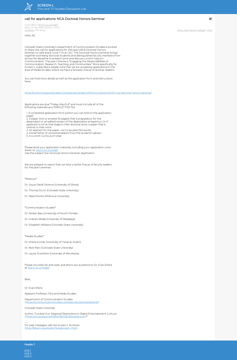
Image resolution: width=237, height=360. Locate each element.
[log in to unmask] (48, 25)
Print (209, 30)
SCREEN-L (45, 5)
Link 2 (27, 353)
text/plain (29, 30)
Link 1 (27, 350)
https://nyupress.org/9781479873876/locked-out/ (55, 316)
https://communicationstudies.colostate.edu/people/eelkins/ (62, 302)
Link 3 (27, 356)
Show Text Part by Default (191, 30)
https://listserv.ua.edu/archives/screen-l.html (51, 328)
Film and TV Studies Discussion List (61, 9)
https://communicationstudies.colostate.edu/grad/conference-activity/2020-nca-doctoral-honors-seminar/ (88, 92)
